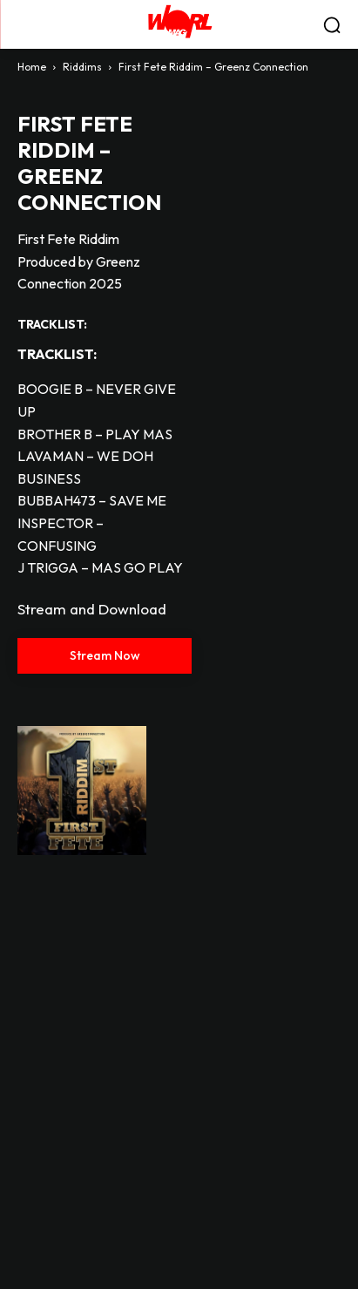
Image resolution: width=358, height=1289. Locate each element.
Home (31, 66)
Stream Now (105, 655)
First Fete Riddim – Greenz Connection (89, 163)
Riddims (82, 66)
